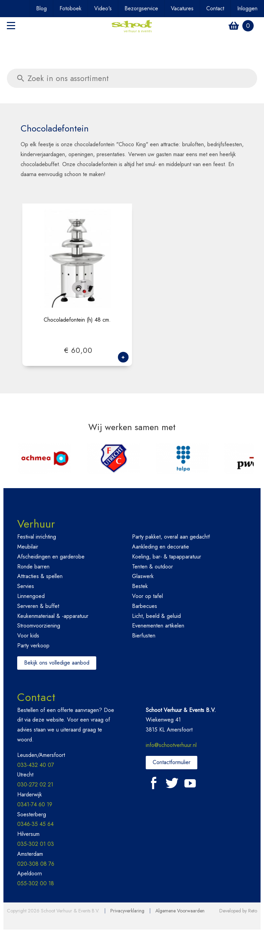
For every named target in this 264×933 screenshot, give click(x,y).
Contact (215, 8)
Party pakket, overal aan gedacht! (171, 537)
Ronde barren (33, 567)
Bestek (140, 586)
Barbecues (144, 606)
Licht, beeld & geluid (156, 616)
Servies (25, 586)
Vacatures (182, 8)
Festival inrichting (36, 537)
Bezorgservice (141, 8)
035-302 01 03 (35, 844)
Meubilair (27, 547)
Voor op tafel (147, 596)
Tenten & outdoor (152, 567)
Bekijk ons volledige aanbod (56, 663)
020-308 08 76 (35, 864)
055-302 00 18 (35, 883)
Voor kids (28, 636)
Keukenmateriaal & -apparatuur (52, 616)
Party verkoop (33, 645)
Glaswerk (143, 576)
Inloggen (247, 8)
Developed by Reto (238, 910)
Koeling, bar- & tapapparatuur (166, 557)
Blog (41, 8)
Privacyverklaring (127, 910)
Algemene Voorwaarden (180, 910)
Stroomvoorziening (38, 626)
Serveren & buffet (38, 606)
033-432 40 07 (35, 765)
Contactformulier (171, 762)
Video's (103, 8)
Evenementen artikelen (158, 626)
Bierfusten (143, 636)
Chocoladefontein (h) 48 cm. (77, 320)
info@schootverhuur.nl (171, 745)
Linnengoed (31, 596)
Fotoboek (70, 8)
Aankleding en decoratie (160, 547)
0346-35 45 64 (35, 824)
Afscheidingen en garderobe (51, 557)
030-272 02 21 (35, 784)
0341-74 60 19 (34, 804)
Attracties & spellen (40, 576)
